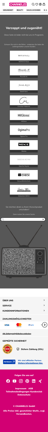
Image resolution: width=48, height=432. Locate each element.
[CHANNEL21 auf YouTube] (14, 380)
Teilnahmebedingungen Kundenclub (24, 391)
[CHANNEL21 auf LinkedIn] (33, 380)
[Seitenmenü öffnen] (3, 4)
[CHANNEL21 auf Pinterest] (27, 380)
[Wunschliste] (37, 4)
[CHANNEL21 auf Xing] (40, 380)
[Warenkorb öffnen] (44, 4)
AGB (30, 388)
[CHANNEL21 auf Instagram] (21, 380)
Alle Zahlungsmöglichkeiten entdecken (17, 334)
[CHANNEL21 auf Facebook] (8, 380)
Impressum (20, 388)
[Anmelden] (40, 4)
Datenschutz (24, 394)
